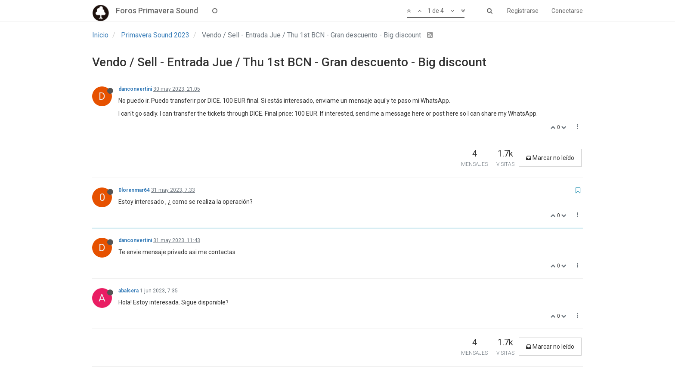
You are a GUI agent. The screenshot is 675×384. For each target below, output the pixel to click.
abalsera (128, 291)
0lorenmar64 (134, 190)
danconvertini (135, 89)
